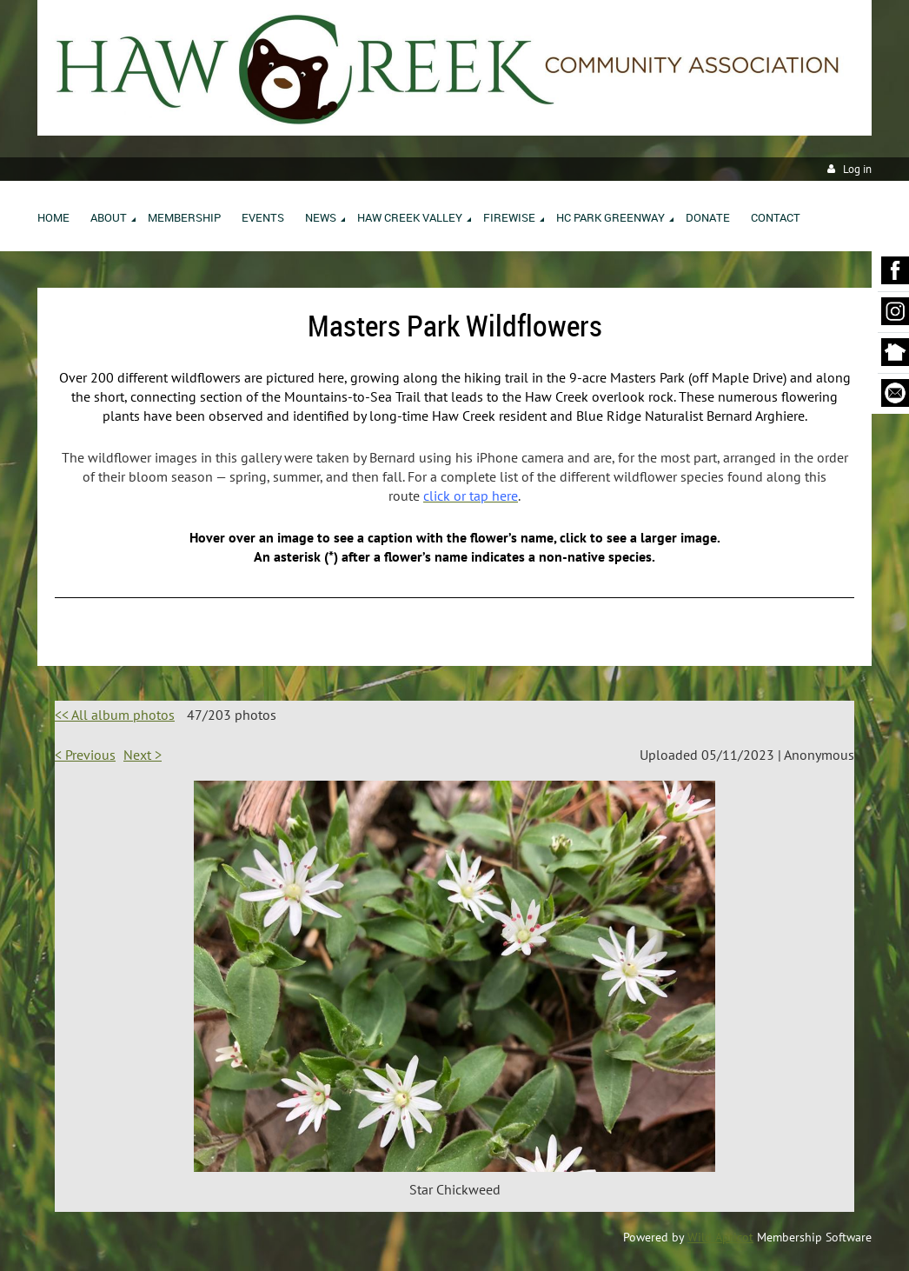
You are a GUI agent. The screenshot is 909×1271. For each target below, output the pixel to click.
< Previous (85, 754)
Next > (142, 754)
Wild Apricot (720, 1237)
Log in (857, 169)
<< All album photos (115, 714)
